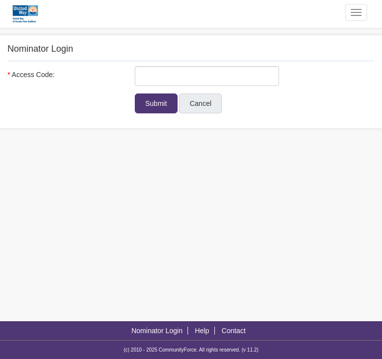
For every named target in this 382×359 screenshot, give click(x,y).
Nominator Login (157, 331)
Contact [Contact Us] (234, 331)
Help (202, 331)
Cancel (200, 103)
